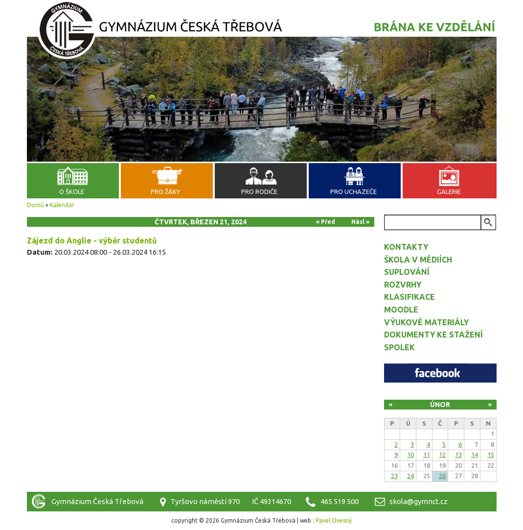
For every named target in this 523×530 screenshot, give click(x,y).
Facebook (440, 373)
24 (410, 475)
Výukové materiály (426, 322)
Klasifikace (409, 296)
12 (442, 454)
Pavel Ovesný (334, 520)
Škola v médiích (418, 259)
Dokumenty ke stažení (433, 334)
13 (458, 454)
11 (426, 454)
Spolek (399, 347)
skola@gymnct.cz (418, 501)
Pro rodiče (259, 191)
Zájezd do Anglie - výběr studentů (92, 240)
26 (442, 475)
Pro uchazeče (353, 191)
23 (394, 475)
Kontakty (406, 246)
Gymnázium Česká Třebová (262, 32)
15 (490, 454)
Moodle (401, 309)
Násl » (360, 221)
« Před (325, 221)
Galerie (449, 191)
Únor (440, 405)
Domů (35, 205)
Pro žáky (165, 191)
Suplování (407, 271)
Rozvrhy (402, 284)
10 (410, 454)
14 (474, 454)
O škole (71, 191)
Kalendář (62, 205)
